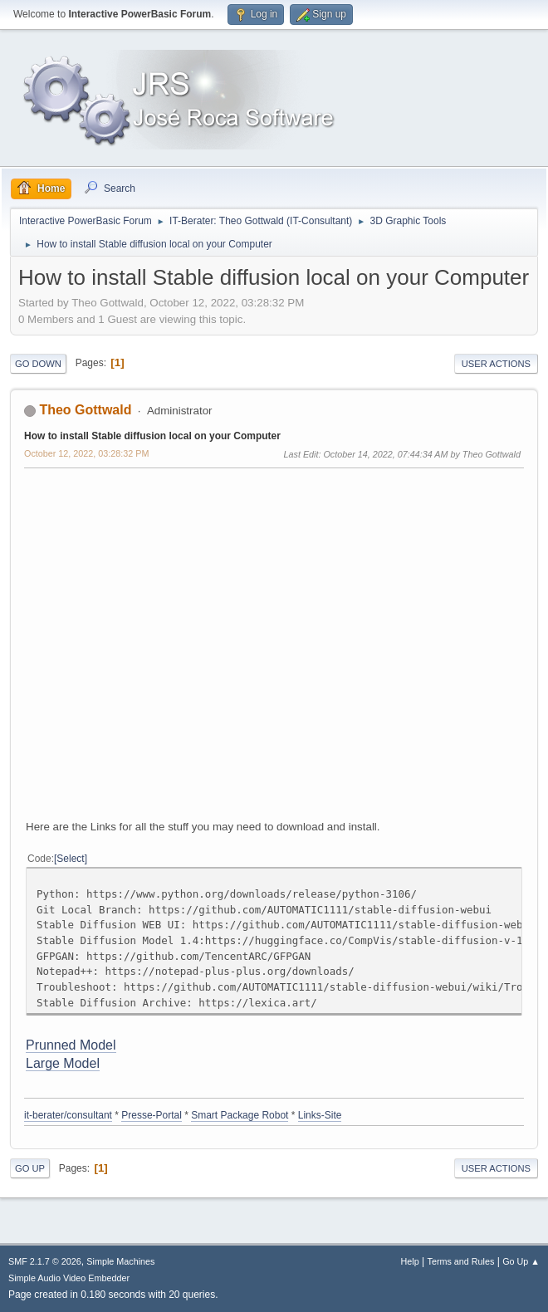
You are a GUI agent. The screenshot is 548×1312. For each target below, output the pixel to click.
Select (70, 858)
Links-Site (320, 1115)
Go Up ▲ (521, 1261)
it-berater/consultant (68, 1115)
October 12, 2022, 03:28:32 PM (86, 453)
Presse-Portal (151, 1115)
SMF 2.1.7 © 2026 (44, 1261)
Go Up (30, 1168)
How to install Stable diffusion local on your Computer (152, 436)
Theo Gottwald (85, 410)
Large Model (63, 1063)
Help (410, 1261)
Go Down (38, 364)
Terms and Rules (461, 1261)
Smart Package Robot (239, 1115)
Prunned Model (71, 1045)
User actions (496, 364)
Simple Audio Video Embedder (69, 1278)
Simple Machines (120, 1261)
